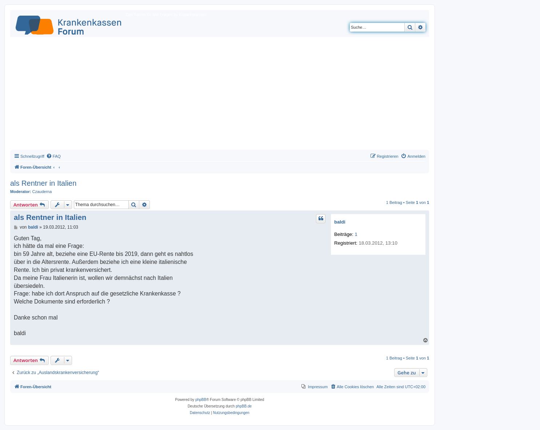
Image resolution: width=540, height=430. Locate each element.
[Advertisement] (219, 95)
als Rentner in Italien (43, 183)
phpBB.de (244, 406)
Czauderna (42, 191)
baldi (339, 222)
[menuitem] (53, 156)
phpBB (200, 400)
